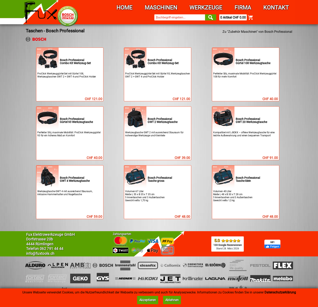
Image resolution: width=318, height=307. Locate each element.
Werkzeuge (205, 7)
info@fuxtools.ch (40, 253)
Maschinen (161, 7)
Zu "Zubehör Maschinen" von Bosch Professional (257, 32)
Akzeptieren (147, 300)
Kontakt (276, 7)
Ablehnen (172, 300)
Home (124, 7)
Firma (242, 7)
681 (272, 242)
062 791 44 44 (51, 249)
